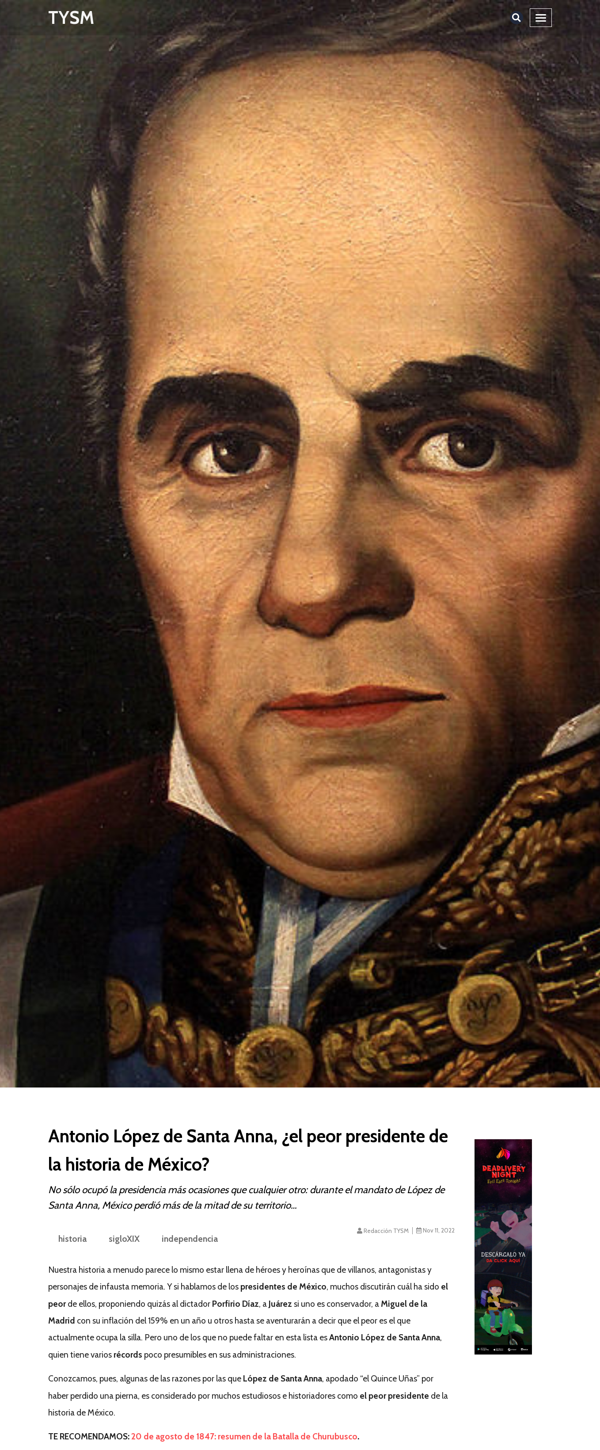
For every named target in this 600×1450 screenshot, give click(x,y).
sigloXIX (124, 1238)
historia (72, 1238)
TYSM (71, 17)
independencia (190, 1238)
